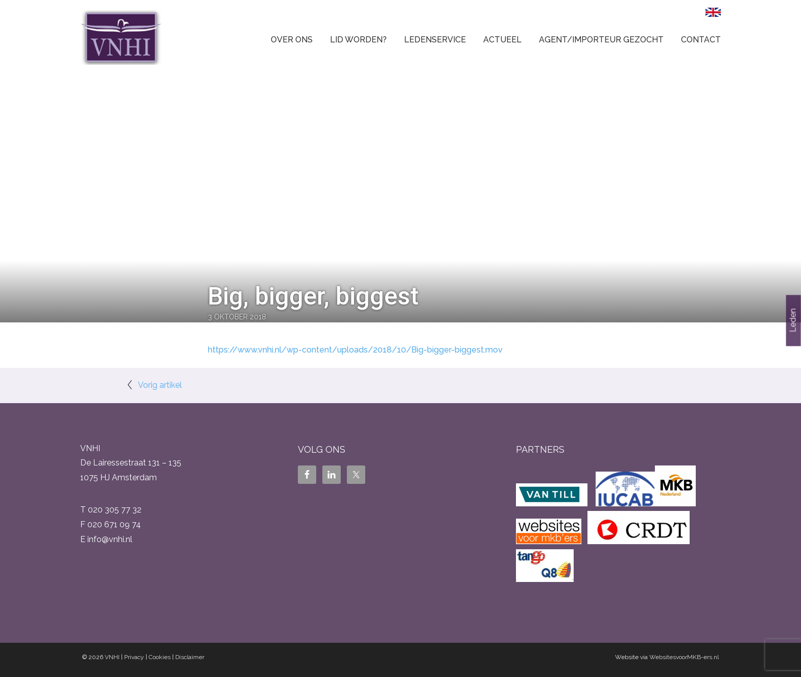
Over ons (292, 39)
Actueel (502, 39)
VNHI (112, 657)
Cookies (160, 657)
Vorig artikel (160, 385)
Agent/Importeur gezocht (601, 39)
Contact (701, 39)
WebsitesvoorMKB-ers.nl (684, 657)
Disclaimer (189, 657)
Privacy (134, 657)
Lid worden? (358, 39)
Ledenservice (435, 39)
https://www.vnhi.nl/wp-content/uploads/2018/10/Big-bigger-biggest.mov (355, 350)
